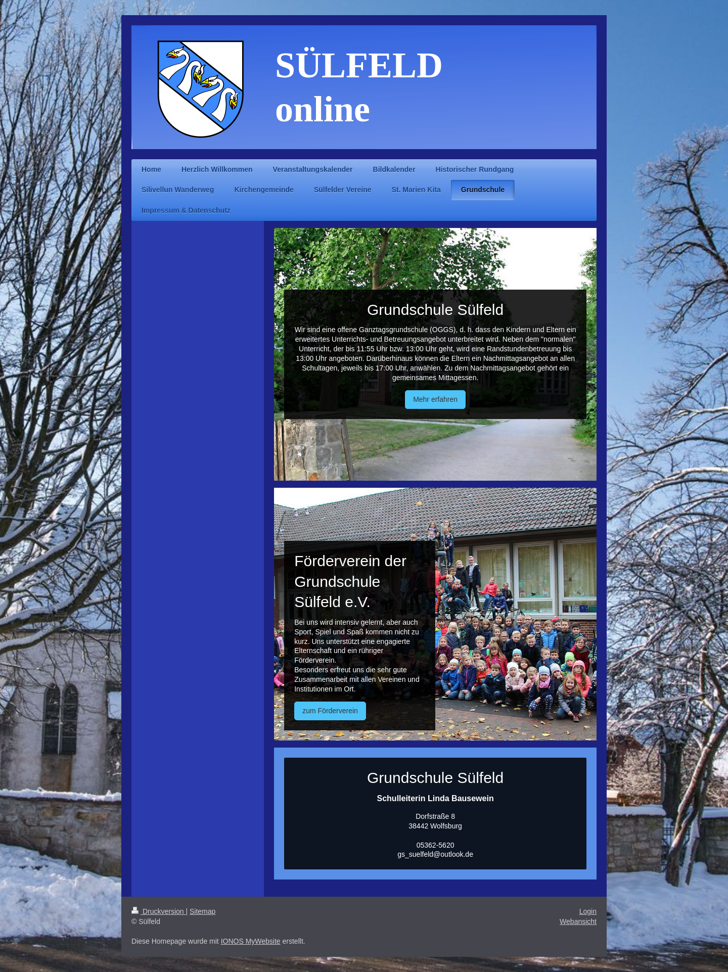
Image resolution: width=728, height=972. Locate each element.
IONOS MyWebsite (251, 941)
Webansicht (578, 921)
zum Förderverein (330, 711)
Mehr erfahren (435, 399)
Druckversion (158, 911)
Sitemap (202, 911)
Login (588, 911)
